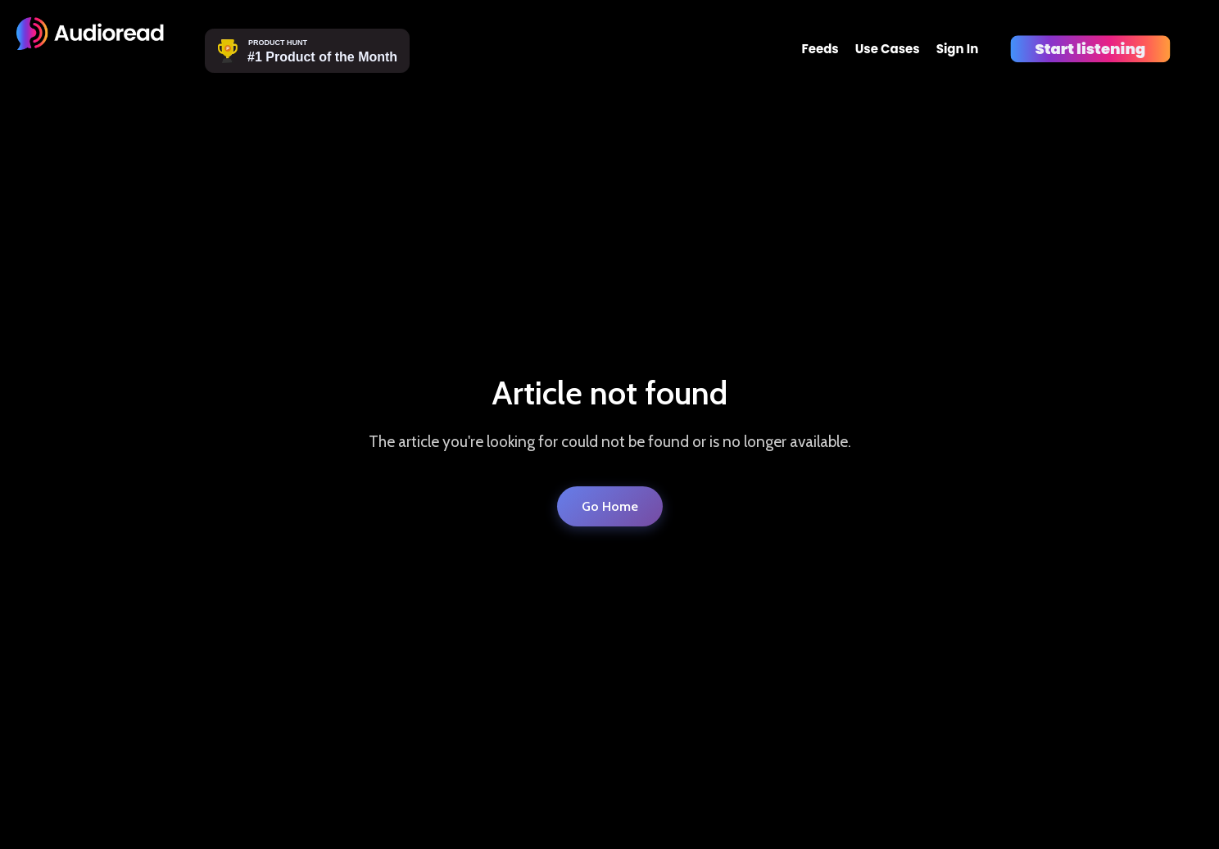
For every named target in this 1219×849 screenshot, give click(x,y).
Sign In (957, 49)
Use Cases (887, 49)
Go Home (610, 506)
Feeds (819, 49)
